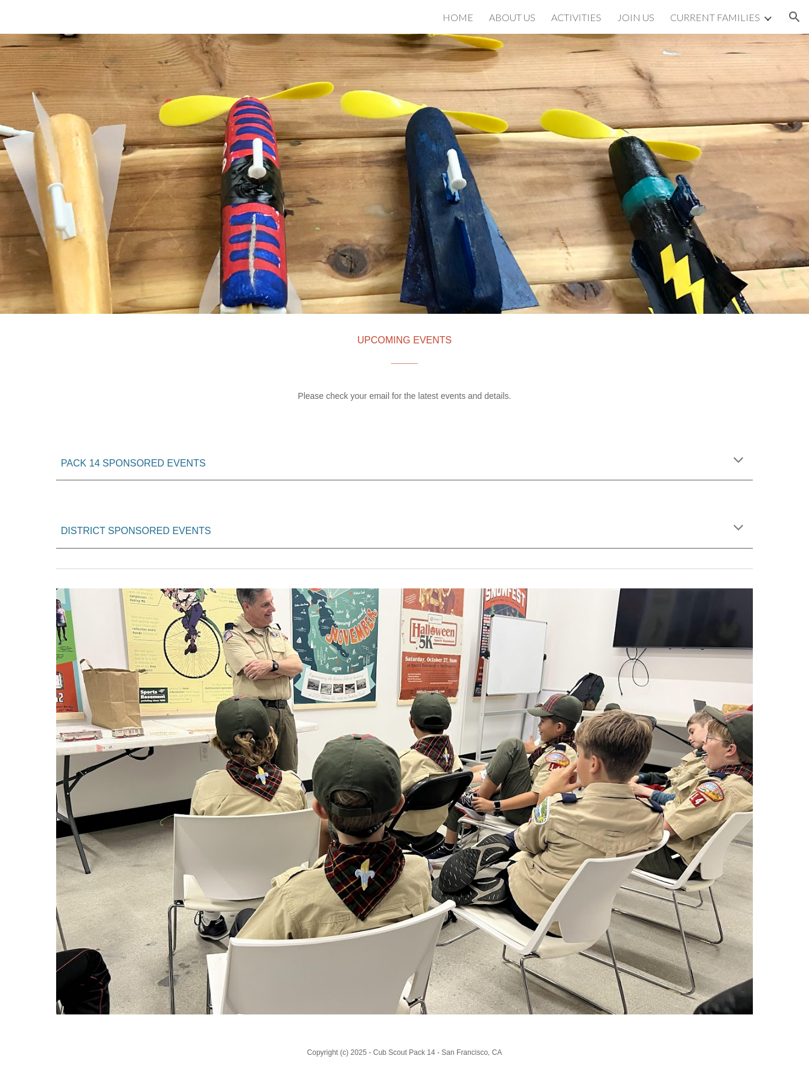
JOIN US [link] (635, 17)
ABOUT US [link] (512, 17)
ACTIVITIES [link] (576, 17)
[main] (404, 370)
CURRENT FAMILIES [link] (715, 17)
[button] (794, 16)
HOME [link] (458, 17)
